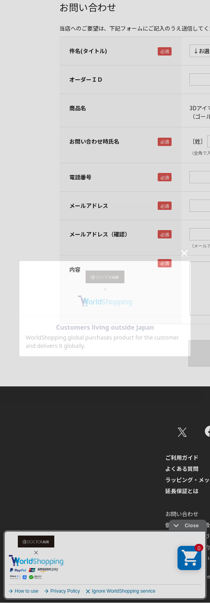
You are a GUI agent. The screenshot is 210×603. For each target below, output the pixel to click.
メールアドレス (88, 205)
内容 (74, 269)
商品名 (77, 108)
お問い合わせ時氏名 (94, 141)
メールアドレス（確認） (99, 234)
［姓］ (197, 141)
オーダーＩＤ (86, 79)
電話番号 (80, 177)
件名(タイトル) (88, 51)
